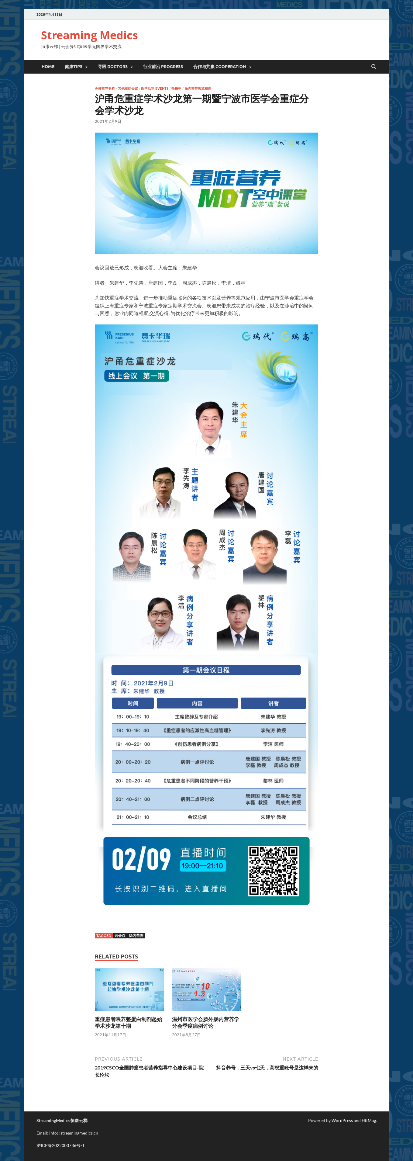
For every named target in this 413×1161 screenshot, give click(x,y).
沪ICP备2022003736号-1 (60, 1145)
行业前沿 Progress (163, 66)
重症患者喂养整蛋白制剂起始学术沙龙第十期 (128, 1022)
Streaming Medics (89, 35)
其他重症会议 (128, 88)
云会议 (120, 935)
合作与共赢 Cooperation (219, 66)
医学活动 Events (154, 88)
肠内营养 (136, 935)
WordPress (342, 1120)
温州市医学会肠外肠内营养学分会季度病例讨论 (205, 1022)
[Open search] (373, 67)
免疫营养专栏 (105, 88)
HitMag (369, 1120)
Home (48, 66)
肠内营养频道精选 (197, 88)
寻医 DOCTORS (113, 66)
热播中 (176, 88)
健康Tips (73, 66)
